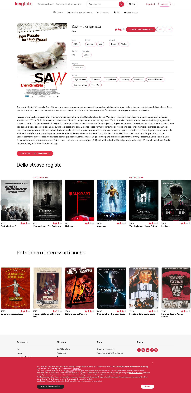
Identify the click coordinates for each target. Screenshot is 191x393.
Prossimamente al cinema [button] (80, 12)
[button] (141, 29)
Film (18, 349)
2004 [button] (76, 44)
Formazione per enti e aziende (110, 353)
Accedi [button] (164, 4)
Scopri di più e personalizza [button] (50, 386)
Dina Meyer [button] (139, 79)
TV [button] (116, 12)
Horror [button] (114, 44)
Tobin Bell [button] (95, 85)
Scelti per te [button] (131, 12)
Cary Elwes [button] (95, 79)
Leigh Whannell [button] (80, 79)
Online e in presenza (106, 349)
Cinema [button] (58, 12)
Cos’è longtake (63, 349)
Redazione (61, 353)
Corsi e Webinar (45, 4)
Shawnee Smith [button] (80, 85)
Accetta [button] (147, 386)
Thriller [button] (124, 44)
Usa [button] (100, 44)
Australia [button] (91, 44)
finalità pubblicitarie (135, 373)
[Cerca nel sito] (105, 4)
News (19, 353)
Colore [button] (86, 55)
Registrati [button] (150, 4)
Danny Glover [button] (110, 79)
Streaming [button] (103, 12)
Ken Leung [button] (125, 79)
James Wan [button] (78, 67)
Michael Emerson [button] (155, 79)
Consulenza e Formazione (68, 4)
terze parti (69, 371)
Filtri (132, 4)
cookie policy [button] (77, 369)
